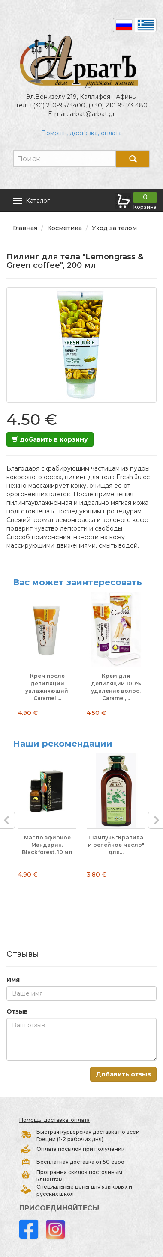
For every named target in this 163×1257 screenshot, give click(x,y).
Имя (13, 980)
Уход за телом (114, 228)
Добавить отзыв (123, 1074)
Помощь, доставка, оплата (81, 133)
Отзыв (17, 1011)
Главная (25, 228)
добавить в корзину (50, 439)
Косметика (64, 228)
